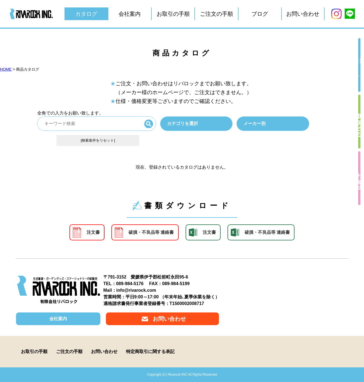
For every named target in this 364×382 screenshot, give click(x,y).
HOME (6, 69)
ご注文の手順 (216, 14)
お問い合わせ (302, 14)
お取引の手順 (173, 14)
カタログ (86, 14)
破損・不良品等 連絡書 (151, 232)
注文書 (93, 232)
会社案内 (130, 14)
